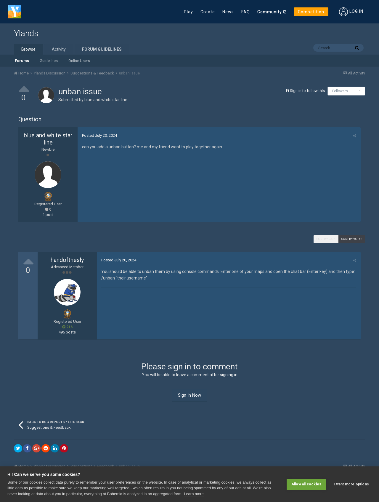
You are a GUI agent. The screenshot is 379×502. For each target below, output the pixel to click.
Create (207, 11)
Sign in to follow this (307, 90)
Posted (99, 135)
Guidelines (49, 60)
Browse (28, 49)
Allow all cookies (306, 484)
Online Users (79, 60)
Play (188, 11)
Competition (311, 11)
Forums (22, 60)
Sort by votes (351, 239)
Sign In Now (189, 395)
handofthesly (67, 259)
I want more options (351, 484)
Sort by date (326, 239)
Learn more (193, 494)
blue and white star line (105, 99)
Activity (59, 49)
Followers (340, 91)
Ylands (26, 33)
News (228, 11)
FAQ (245, 11)
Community (269, 11)
